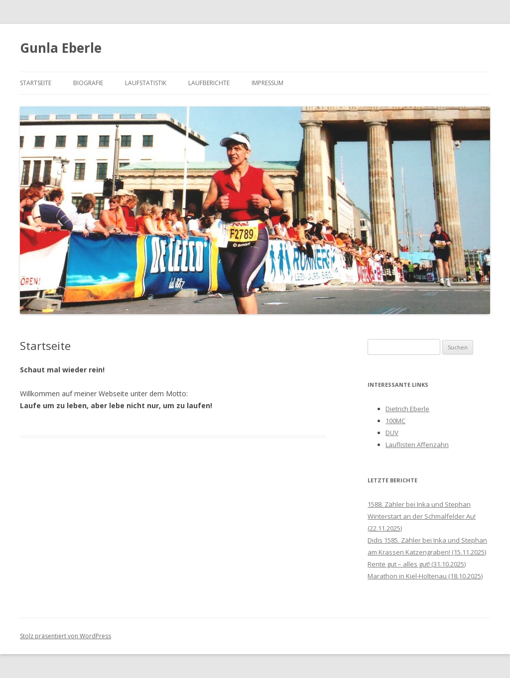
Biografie (88, 83)
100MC (395, 420)
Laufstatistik (145, 83)
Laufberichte (209, 83)
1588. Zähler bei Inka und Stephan (419, 504)
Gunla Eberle (61, 48)
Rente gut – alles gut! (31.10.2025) (417, 564)
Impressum (267, 83)
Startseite (35, 83)
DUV (391, 432)
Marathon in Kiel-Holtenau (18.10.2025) (425, 575)
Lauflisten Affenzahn (417, 444)
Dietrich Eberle (407, 408)
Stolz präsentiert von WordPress (65, 636)
